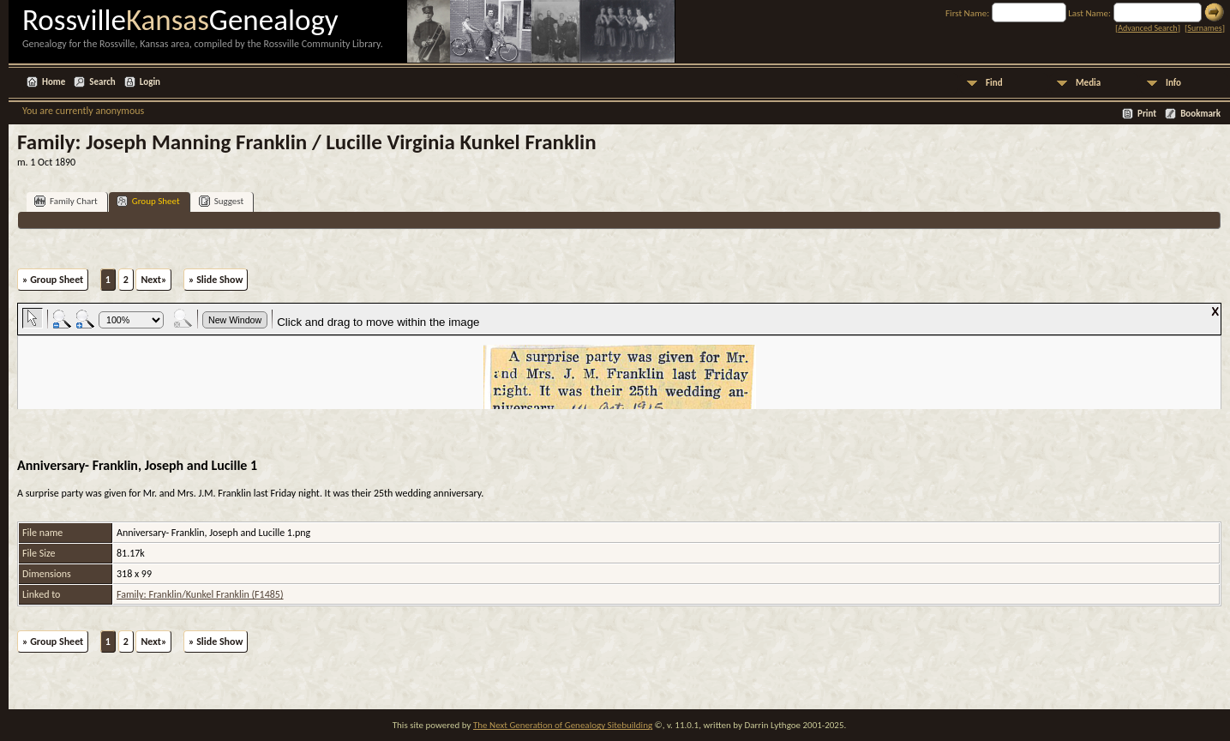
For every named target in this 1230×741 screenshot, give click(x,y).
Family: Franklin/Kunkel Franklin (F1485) (200, 594)
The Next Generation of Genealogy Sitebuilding (562, 725)
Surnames (1204, 27)
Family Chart (66, 201)
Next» (153, 280)
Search (102, 81)
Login (150, 81)
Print (1146, 113)
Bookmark (1200, 113)
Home (53, 81)
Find (994, 82)
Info (1173, 82)
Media (1088, 82)
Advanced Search (1147, 27)
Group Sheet (148, 201)
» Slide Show (216, 280)
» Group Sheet (52, 280)
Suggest (221, 201)
